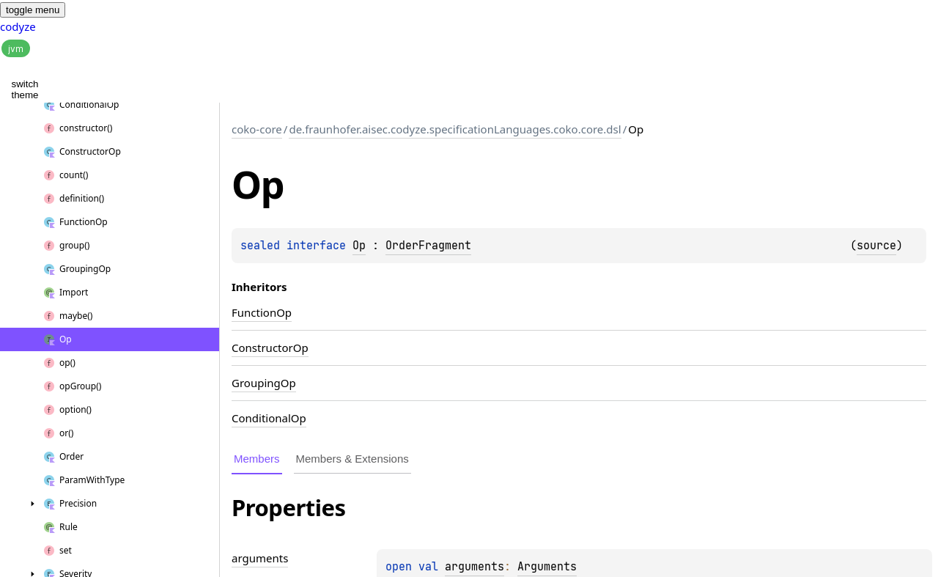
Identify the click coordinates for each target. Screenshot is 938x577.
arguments (474, 566)
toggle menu (32, 9)
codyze (18, 26)
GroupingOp (264, 382)
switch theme (25, 89)
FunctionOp (262, 312)
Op (359, 245)
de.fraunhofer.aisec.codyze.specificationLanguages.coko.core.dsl (455, 129)
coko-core (257, 129)
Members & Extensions (352, 458)
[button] (66, 75)
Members (257, 458)
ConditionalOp (269, 418)
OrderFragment (428, 245)
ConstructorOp (270, 347)
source (876, 245)
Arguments (547, 566)
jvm (15, 48)
